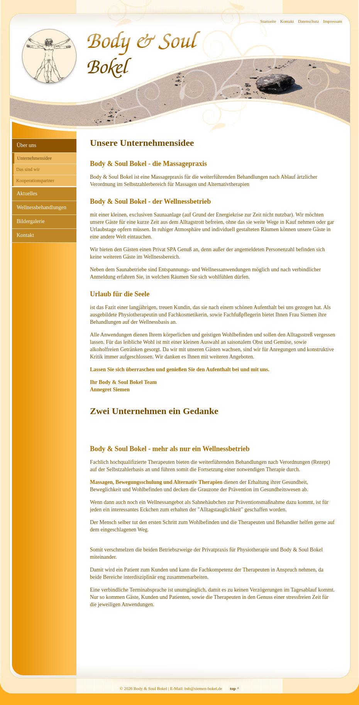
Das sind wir (28, 169)
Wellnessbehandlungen (41, 207)
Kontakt (287, 21)
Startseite (268, 21)
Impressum (332, 21)
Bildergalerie (31, 221)
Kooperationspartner (35, 180)
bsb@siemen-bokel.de (203, 688)
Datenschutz (308, 21)
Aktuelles (27, 193)
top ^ (234, 688)
